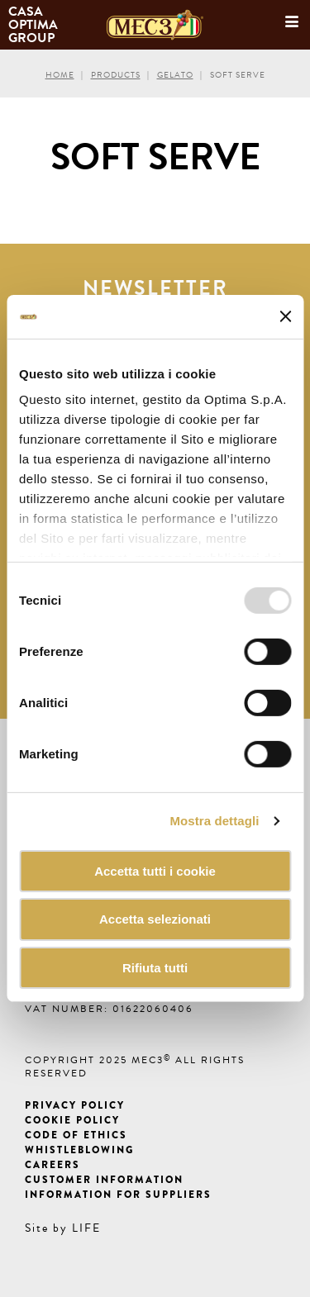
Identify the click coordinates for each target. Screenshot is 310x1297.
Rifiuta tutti (155, 968)
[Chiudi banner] (285, 316)
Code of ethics (76, 1135)
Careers (52, 1164)
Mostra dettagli (214, 821)
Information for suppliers (118, 1194)
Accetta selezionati (155, 919)
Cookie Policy (72, 1120)
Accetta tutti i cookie (155, 870)
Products (116, 75)
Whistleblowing (79, 1150)
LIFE (86, 1228)
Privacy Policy (75, 1105)
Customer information (104, 1179)
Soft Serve (237, 75)
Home (59, 75)
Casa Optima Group (34, 25)
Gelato (175, 75)
